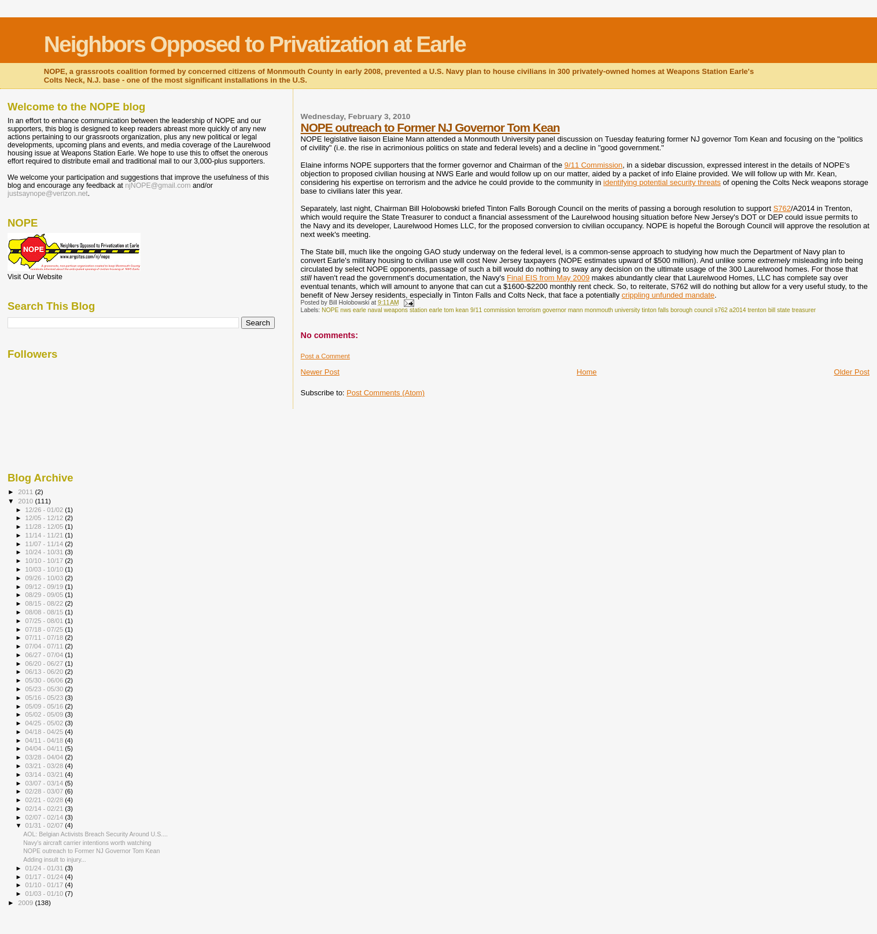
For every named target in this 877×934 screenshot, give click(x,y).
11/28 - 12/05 (45, 526)
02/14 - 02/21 (45, 808)
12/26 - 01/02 (45, 509)
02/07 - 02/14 (45, 817)
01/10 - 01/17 (45, 884)
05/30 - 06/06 (45, 680)
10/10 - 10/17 (45, 560)
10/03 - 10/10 (45, 569)
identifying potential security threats (662, 182)
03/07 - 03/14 (45, 783)
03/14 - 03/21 (45, 774)
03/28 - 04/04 (45, 757)
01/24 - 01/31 (45, 868)
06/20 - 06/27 (45, 663)
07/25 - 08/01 (45, 620)
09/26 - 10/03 (45, 578)
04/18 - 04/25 (45, 731)
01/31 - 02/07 (45, 825)
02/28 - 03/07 (45, 791)
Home (587, 372)
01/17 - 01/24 (45, 876)
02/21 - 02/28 (45, 799)
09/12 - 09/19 (45, 586)
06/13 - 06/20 (45, 671)
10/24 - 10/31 (45, 551)
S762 (782, 208)
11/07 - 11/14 (45, 543)
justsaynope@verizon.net (48, 194)
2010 (26, 501)
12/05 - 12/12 (45, 517)
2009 (26, 902)
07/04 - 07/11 (45, 646)
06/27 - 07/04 (45, 654)
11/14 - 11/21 (45, 535)
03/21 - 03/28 (45, 765)
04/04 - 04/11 (45, 748)
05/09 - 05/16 (45, 706)
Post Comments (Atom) (386, 392)
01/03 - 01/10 (45, 893)
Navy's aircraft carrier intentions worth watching (87, 842)
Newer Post (320, 372)
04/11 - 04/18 (45, 740)
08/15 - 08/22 (45, 603)
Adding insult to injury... (54, 859)
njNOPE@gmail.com (157, 185)
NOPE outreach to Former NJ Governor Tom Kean (430, 127)
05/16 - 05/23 (45, 697)
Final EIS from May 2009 (548, 277)
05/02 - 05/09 (45, 714)
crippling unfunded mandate (668, 295)
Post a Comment (325, 356)
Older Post (851, 372)
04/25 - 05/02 (45, 723)
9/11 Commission (593, 165)
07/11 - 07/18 (45, 637)
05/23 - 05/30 (45, 688)
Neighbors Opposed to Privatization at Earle (255, 44)
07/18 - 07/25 (45, 629)
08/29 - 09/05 (45, 594)
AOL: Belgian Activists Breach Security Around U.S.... (95, 834)
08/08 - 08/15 (45, 612)
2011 (26, 491)
